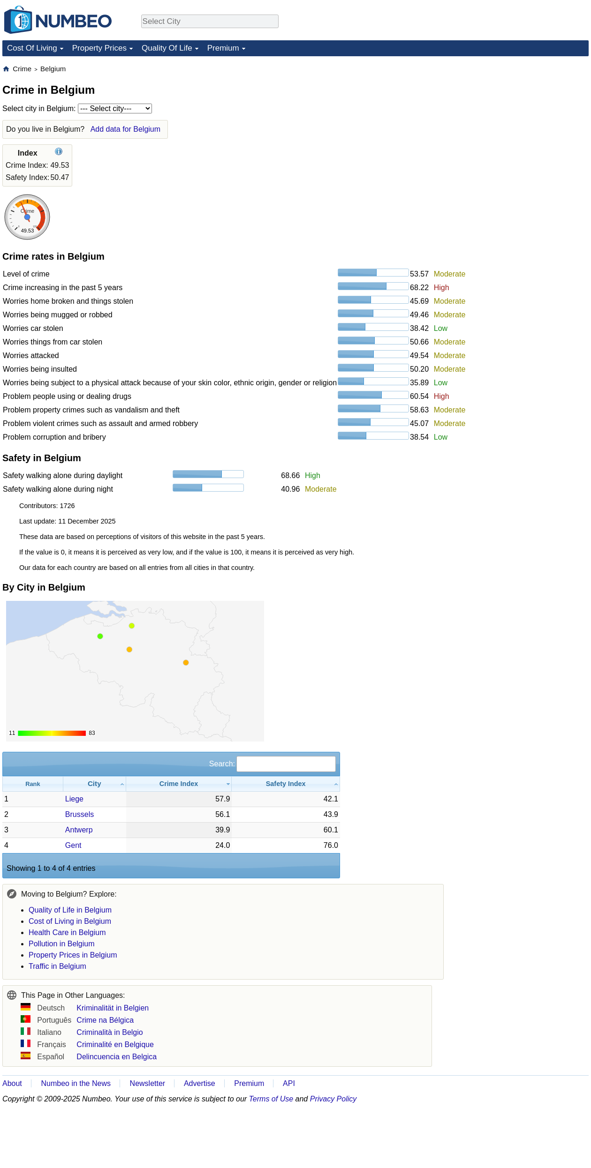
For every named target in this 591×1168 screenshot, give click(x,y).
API (289, 1083)
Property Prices (99, 48)
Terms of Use (271, 1099)
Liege (74, 799)
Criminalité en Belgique (115, 1044)
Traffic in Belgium (57, 966)
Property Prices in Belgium (73, 955)
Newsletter (148, 1083)
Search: (272, 764)
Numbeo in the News (76, 1083)
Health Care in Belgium (67, 932)
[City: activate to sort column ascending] (94, 784)
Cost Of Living (32, 48)
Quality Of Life (167, 48)
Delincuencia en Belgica (116, 1057)
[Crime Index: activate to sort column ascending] (179, 784)
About (12, 1083)
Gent (73, 845)
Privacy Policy (333, 1099)
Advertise (199, 1083)
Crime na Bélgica (105, 1020)
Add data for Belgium (125, 129)
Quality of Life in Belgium (70, 910)
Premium (223, 48)
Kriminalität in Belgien (112, 1008)
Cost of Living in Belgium (70, 921)
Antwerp (79, 830)
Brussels (79, 814)
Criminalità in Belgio (109, 1032)
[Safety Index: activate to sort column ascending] (286, 784)
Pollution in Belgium (62, 944)
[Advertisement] (518, 122)
